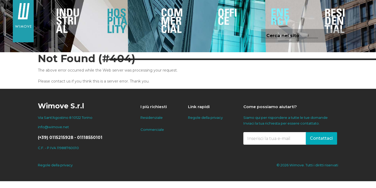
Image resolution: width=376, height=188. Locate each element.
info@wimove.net (53, 127)
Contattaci (321, 138)
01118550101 (89, 137)
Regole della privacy (205, 117)
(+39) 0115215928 (55, 137)
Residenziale (151, 117)
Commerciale (152, 129)
